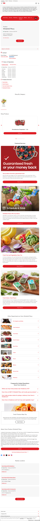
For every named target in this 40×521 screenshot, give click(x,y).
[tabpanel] (20, 126)
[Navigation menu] (1, 3)
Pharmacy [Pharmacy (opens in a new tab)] (10, 1)
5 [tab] (20, 138)
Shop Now (20, 40)
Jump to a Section (20, 49)
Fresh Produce (5, 84)
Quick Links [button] (20, 511)
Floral (18, 358)
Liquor (18, 352)
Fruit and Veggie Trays (7, 86)
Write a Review (12, 58)
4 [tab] (19, 138)
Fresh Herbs (4, 82)
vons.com (24, 448)
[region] (20, 518)
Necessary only (31, 520)
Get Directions (6, 37)
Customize (22, 518)
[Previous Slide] (1, 125)
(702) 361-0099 (4, 56)
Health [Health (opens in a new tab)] (6, 1)
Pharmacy (18, 377)
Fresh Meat (18, 333)
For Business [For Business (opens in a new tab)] (15, 1)
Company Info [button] (20, 513)
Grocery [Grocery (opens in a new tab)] (2, 1)
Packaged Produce (6, 87)
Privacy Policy (29, 518)
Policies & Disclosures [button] (20, 516)
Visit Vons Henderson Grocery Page (21, 452)
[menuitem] (5, 18)
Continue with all (37, 520)
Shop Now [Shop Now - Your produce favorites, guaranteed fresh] (23, 181)
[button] (36, 3)
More (36, 18)
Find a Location (21, 499)
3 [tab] (18, 138)
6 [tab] (21, 138)
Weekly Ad (4, 471)
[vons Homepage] (4, 3)
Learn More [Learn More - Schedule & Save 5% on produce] (23, 223)
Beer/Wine (18, 346)
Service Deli (18, 371)
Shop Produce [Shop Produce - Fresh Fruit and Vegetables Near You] (23, 266)
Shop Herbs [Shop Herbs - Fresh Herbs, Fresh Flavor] (23, 307)
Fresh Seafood (18, 327)
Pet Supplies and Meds (18, 321)
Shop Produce (21, 422)
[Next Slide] (38, 125)
